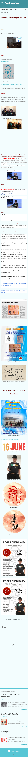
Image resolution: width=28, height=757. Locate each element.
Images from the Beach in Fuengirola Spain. (12, 84)
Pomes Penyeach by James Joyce (9, 714)
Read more (24, 709)
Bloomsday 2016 (5, 732)
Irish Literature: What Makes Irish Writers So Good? (10, 696)
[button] (26, 10)
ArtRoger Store (12, 3)
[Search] (26, 3)
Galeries (17, 754)
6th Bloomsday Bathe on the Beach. (10, 439)
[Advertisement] (14, 675)
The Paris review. (5, 61)
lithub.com (16, 278)
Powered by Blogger (14, 751)
